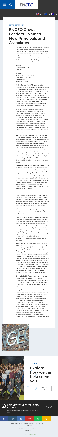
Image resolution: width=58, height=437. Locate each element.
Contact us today (44, 388)
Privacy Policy (27, 425)
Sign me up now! (49, 407)
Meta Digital (32, 434)
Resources (28, 430)
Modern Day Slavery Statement (28, 428)
